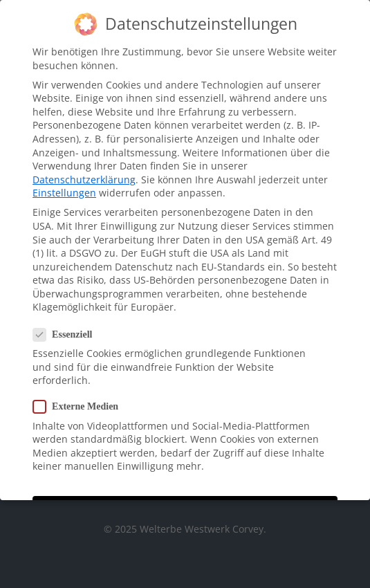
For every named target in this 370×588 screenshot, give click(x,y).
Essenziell (68, 327)
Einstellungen (64, 186)
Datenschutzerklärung (84, 172)
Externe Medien (81, 400)
